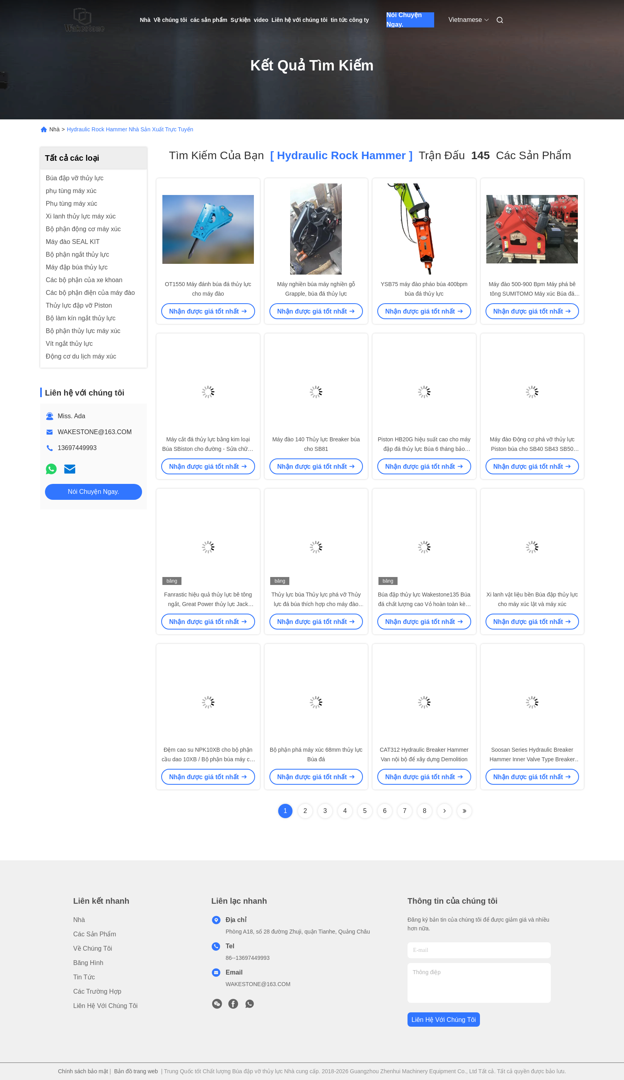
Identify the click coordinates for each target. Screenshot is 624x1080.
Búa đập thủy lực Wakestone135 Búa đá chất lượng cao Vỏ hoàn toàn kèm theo (424, 604)
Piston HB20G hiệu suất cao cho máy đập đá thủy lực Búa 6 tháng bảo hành (424, 449)
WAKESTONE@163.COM (95, 432)
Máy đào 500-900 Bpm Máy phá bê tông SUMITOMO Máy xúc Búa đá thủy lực (532, 293)
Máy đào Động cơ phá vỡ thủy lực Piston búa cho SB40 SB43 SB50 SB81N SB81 (532, 449)
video (261, 20)
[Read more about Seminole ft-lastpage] (464, 811)
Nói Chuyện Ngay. (404, 19)
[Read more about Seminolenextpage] (444, 811)
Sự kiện (240, 20)
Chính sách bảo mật (83, 1071)
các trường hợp (97, 991)
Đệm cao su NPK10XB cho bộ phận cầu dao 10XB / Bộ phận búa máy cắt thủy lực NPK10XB (208, 759)
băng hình (88, 962)
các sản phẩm (208, 20)
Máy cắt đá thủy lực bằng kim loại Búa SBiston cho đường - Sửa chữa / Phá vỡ (208, 449)
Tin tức (84, 977)
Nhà (145, 20)
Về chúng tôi (170, 20)
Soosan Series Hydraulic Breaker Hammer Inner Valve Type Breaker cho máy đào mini (532, 759)
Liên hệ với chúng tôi (299, 20)
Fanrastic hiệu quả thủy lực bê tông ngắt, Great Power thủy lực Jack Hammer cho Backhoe (208, 604)
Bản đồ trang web (136, 1071)
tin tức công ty (350, 20)
